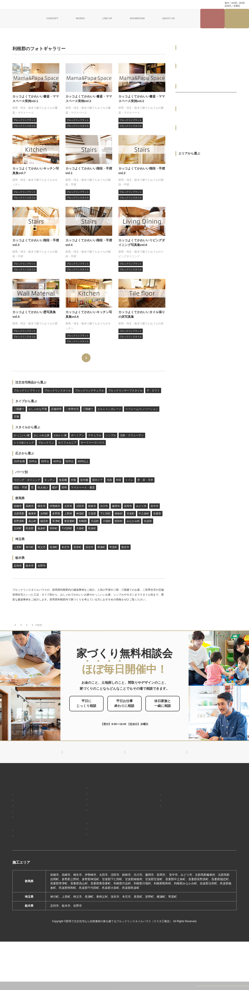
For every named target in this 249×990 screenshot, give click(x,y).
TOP (14, 653)
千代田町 (67, 528)
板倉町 (42, 528)
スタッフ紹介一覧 (158, 843)
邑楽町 (92, 528)
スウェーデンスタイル (83, 844)
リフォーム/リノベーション (141, 409)
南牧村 (119, 513)
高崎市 (30, 506)
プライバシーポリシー (212, 863)
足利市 (18, 565)
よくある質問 (69, 4)
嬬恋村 (44, 521)
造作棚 (84, 480)
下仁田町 (105, 513)
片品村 (95, 521)
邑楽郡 (30, 528)
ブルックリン (46, 442)
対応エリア (154, 837)
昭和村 (119, 521)
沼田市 (80, 506)
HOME (17, 811)
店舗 (16, 416)
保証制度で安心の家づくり (31, 845)
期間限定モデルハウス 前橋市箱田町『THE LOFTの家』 (104, 862)
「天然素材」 (23, 832)
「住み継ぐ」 (23, 839)
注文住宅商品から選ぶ (30, 382)
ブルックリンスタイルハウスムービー (168, 863)
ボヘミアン (77, 435)
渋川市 (104, 506)
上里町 (18, 547)
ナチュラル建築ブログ (127, 4)
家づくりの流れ (24, 852)
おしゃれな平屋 (37, 409)
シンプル (110, 435)
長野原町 (19, 521)
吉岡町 (44, 513)
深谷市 (89, 547)
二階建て (19, 409)
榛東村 (32, 513)
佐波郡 (148, 521)
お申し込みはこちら (132, 740)
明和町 (54, 528)
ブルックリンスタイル (57, 390)
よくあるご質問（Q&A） (162, 881)
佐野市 (42, 565)
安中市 (154, 506)
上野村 (68, 513)
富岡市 (128, 506)
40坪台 (57, 461)
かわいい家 (60, 435)
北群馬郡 (19, 513)
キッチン (49, 480)
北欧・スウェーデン (132, 435)
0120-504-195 (205, 4)
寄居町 (113, 547)
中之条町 (144, 513)
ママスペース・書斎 (83, 487)
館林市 (92, 506)
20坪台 (33, 461)
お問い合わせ (89, 4)
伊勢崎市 (55, 506)
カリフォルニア (67, 442)
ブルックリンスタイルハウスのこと (168, 821)
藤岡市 (116, 506)
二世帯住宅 (72, 409)
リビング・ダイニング (27, 480)
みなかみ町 (133, 521)
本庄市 (65, 547)
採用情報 (151, 873)
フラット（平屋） (80, 831)
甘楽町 (131, 513)
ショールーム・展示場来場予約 (88, 853)
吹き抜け (43, 487)
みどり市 (141, 506)
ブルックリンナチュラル (89, 390)
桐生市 (42, 506)
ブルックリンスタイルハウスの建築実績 (42, 653)
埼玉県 (20, 539)
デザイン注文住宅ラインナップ (88, 811)
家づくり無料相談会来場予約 (237, 19)
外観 (73, 480)
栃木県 (20, 558)
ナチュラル (94, 435)
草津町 (56, 521)
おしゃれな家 (42, 435)
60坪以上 (83, 461)
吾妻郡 (157, 513)
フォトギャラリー (77, 653)
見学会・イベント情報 (212, 19)
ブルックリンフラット (27, 390)
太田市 (68, 506)
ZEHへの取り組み (157, 852)
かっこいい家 (22, 435)
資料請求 (106, 4)
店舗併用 (56, 409)
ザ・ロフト (153, 390)
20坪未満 (19, 461)
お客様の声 (21, 878)
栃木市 (30, 565)
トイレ (129, 480)
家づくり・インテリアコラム (160, 4)
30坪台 (45, 461)
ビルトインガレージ (109, 409)
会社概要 (152, 830)
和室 (118, 480)
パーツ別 (21, 472)
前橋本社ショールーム (83, 883)
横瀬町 (101, 547)
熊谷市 (125, 547)
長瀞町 (54, 547)
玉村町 (18, 528)
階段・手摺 (20, 487)
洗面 (109, 480)
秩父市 (42, 547)
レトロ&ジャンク (24, 442)
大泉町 (80, 528)
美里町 (77, 547)
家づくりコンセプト (26, 819)
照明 (64, 487)
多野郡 (56, 513)
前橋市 (18, 506)
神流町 (80, 513)
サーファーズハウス (92, 442)
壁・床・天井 (145, 480)
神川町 (30, 547)
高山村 (32, 521)
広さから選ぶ (24, 453)
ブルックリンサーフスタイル (125, 390)
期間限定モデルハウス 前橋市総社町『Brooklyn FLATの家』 (103, 875)
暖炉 (55, 487)
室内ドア (97, 480)
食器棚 (63, 480)
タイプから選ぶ (26, 401)
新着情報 (151, 811)
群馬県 (20, 498)
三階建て (88, 409)
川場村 (107, 521)
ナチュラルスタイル (82, 824)
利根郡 (83, 521)
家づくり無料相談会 (210, 855)
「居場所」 (21, 826)
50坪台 (70, 461)
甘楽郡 (92, 513)
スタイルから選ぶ (27, 427)
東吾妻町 (69, 521)
